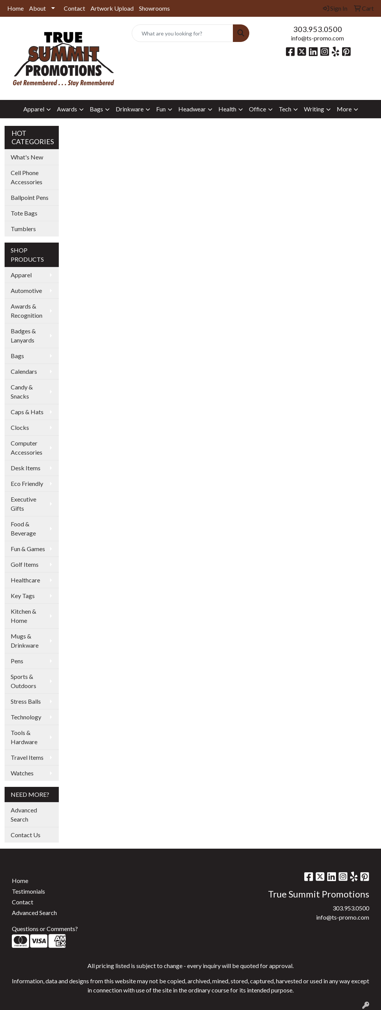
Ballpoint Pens (29, 197)
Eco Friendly (27, 483)
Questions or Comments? (45, 928)
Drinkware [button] (130, 109)
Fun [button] (161, 109)
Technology (26, 717)
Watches (22, 773)
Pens (17, 660)
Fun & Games (28, 548)
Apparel (21, 274)
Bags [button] (96, 109)
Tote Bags (24, 213)
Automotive (26, 290)
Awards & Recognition (26, 310)
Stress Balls (26, 701)
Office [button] (257, 109)
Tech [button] (285, 109)
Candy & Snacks (22, 391)
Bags (17, 355)
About (37, 8)
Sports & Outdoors (23, 681)
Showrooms (154, 8)
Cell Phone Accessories (26, 177)
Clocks (20, 427)
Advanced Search (24, 814)
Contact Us (25, 834)
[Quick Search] (183, 33)
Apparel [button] (33, 109)
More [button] (344, 109)
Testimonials (28, 891)
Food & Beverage (23, 528)
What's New (27, 157)
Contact (74, 8)
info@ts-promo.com (317, 38)
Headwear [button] (192, 109)
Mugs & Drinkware (25, 640)
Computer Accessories (26, 447)
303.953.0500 (317, 29)
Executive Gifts (23, 503)
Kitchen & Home (23, 616)
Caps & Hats (27, 411)
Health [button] (227, 109)
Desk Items (25, 467)
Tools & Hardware (24, 737)
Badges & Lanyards (23, 335)
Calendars (24, 371)
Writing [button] (314, 109)
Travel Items (27, 757)
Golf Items (25, 564)
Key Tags (23, 595)
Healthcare (25, 580)
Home (15, 8)
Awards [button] (67, 109)
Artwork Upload (112, 8)
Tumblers (23, 228)
